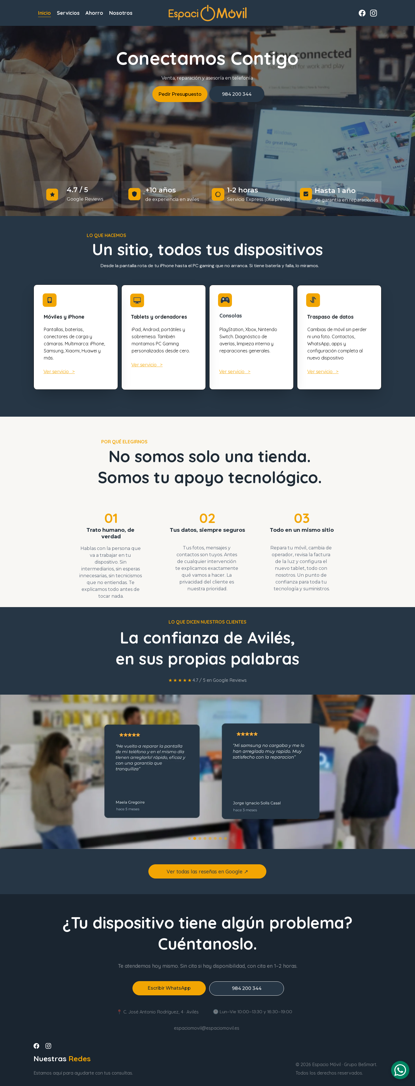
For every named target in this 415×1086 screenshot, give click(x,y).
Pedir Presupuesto (180, 94)
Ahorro (94, 13)
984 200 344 (237, 94)
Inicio (44, 13)
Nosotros (120, 13)
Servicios (68, 13)
